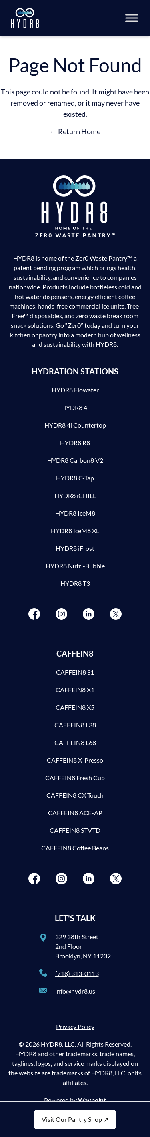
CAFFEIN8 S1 (75, 672)
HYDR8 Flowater (75, 390)
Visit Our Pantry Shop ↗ (75, 1119)
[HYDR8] (25, 18)
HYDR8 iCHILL (75, 495)
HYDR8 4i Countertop (75, 425)
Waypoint (92, 1100)
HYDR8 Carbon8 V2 (75, 460)
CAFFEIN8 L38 (75, 725)
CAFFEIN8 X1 (75, 689)
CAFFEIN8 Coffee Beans (75, 848)
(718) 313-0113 (77, 973)
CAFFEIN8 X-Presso (75, 760)
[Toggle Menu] (131, 18)
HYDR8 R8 (75, 442)
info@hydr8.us (75, 991)
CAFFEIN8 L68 (75, 742)
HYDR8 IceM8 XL (75, 530)
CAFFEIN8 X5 (75, 707)
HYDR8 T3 (75, 583)
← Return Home (75, 131)
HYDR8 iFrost (75, 548)
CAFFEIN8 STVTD (75, 830)
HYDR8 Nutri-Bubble (75, 565)
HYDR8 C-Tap (75, 478)
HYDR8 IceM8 (75, 513)
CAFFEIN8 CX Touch (75, 795)
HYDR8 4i (75, 407)
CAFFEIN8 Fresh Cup (75, 777)
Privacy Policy (75, 1026)
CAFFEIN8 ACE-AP (75, 812)
